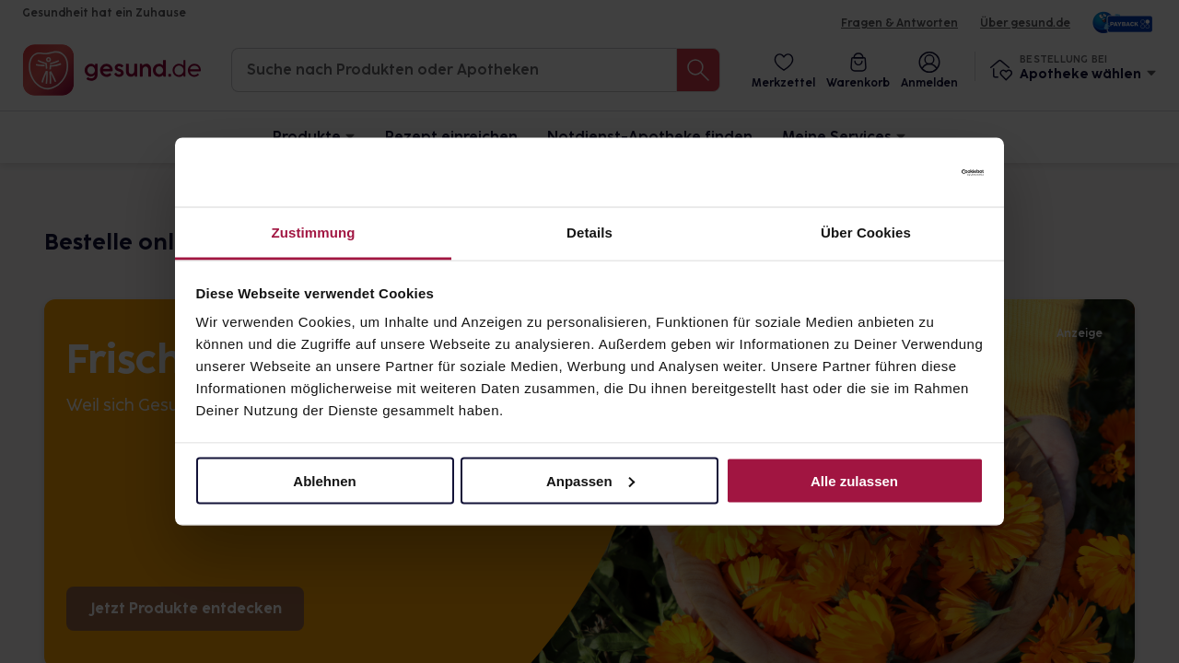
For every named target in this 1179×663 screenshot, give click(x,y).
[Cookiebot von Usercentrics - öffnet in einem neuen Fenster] (903, 172)
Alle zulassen (854, 480)
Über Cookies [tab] (866, 232)
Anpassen (590, 480)
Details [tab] (589, 232)
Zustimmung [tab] (314, 232)
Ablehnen (324, 480)
